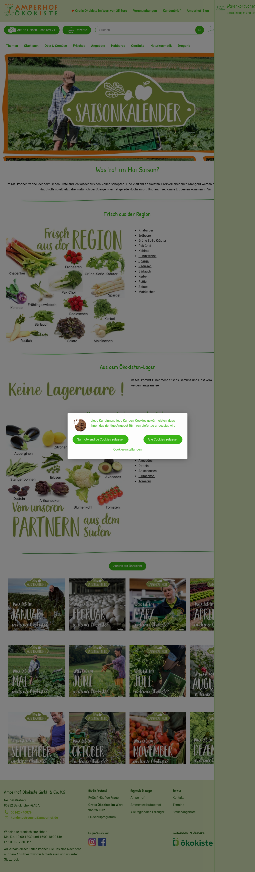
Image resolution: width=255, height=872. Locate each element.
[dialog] (127, 436)
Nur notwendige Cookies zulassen (100, 439)
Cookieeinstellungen (127, 449)
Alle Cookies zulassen (163, 439)
